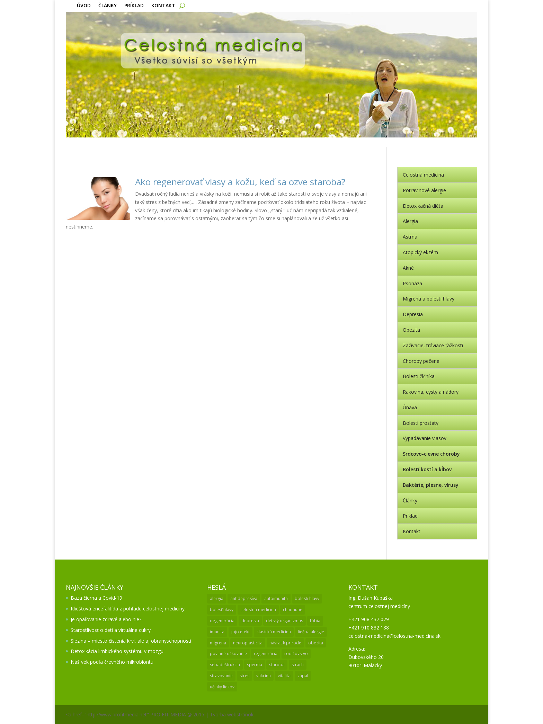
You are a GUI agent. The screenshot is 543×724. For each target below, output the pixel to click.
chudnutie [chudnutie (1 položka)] (292, 610)
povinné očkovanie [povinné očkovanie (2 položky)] (228, 653)
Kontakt (163, 6)
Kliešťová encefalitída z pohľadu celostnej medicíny (128, 608)
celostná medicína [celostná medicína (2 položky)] (258, 610)
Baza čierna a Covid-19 (96, 598)
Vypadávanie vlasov (424, 438)
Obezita (411, 330)
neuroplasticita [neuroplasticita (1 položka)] (247, 643)
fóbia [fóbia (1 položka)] (315, 621)
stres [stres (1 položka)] (244, 676)
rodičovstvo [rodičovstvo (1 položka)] (296, 653)
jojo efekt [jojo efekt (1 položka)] (240, 632)
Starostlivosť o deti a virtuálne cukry (111, 630)
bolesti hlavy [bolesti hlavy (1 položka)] (307, 598)
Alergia (410, 221)
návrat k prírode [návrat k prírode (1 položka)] (285, 643)
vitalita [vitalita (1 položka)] (284, 676)
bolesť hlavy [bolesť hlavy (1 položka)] (221, 610)
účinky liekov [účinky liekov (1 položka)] (222, 687)
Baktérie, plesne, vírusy (431, 485)
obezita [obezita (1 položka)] (315, 643)
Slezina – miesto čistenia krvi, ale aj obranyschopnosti (131, 640)
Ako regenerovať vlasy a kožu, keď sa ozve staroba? (240, 182)
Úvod (84, 6)
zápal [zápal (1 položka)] (302, 676)
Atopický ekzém (420, 252)
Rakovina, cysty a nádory (431, 391)
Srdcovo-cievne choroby (431, 453)
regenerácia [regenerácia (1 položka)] (265, 653)
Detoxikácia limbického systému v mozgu (117, 651)
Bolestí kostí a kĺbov (427, 469)
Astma (410, 236)
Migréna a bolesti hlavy (428, 298)
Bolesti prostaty (420, 423)
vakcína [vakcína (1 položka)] (263, 676)
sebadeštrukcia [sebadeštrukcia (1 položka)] (225, 665)
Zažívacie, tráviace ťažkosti (433, 345)
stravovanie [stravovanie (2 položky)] (221, 676)
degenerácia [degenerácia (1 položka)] (222, 621)
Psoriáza (412, 283)
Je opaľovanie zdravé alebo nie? (106, 619)
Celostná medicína (423, 174)
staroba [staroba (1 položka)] (277, 665)
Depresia (413, 314)
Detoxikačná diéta (423, 206)
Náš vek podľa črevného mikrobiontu (112, 662)
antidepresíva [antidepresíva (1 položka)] (243, 598)
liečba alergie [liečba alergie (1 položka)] (311, 632)
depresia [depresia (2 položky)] (250, 621)
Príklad (134, 6)
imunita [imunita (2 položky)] (217, 632)
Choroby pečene (421, 361)
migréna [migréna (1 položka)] (218, 643)
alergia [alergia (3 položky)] (216, 598)
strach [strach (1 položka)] (298, 665)
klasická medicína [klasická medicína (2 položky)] (274, 632)
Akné (408, 268)
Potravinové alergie (424, 190)
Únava (410, 407)
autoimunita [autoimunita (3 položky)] (276, 598)
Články (107, 6)
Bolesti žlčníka (419, 376)
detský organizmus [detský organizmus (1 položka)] (284, 621)
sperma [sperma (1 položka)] (254, 665)
